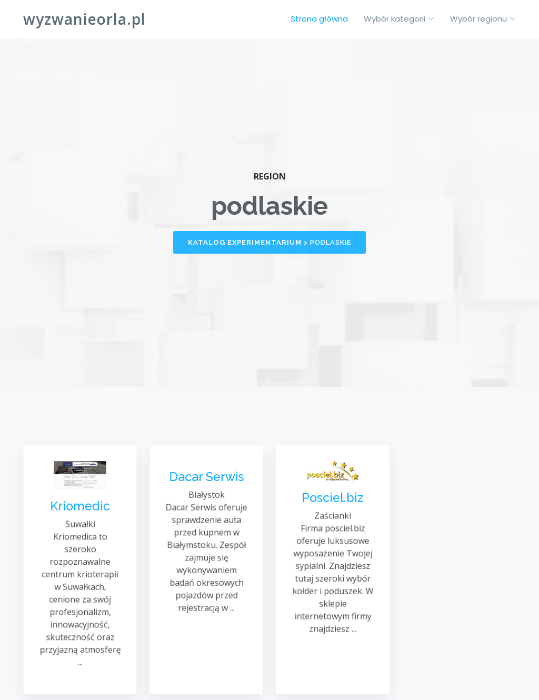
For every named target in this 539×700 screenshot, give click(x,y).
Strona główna (319, 18)
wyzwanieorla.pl (84, 19)
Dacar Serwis (206, 479)
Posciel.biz (332, 500)
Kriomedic (80, 508)
